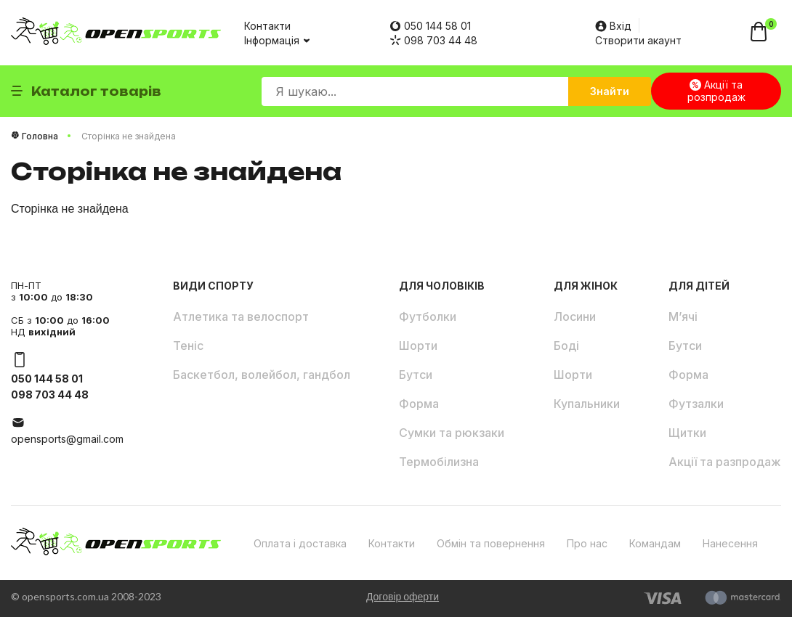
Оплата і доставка (300, 543)
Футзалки (696, 403)
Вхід (613, 26)
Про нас (587, 543)
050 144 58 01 (430, 26)
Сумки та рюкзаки (451, 432)
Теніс (188, 345)
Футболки (427, 316)
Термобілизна (439, 461)
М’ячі (683, 316)
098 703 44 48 (433, 40)
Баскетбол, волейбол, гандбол (261, 374)
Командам (655, 543)
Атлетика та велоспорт (241, 316)
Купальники (587, 403)
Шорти (418, 345)
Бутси (415, 374)
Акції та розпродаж (716, 90)
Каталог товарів (86, 91)
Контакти (267, 26)
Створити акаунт (638, 40)
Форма (419, 403)
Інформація (276, 40)
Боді (566, 345)
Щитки (687, 432)
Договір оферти (402, 596)
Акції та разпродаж (724, 461)
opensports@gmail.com (67, 439)
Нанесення (730, 543)
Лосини (575, 316)
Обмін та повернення (491, 543)
